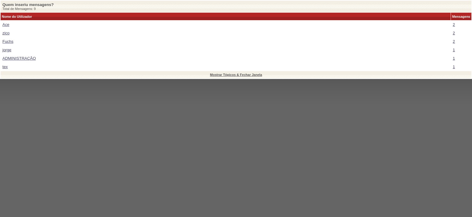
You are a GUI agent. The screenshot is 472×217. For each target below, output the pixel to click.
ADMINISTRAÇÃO (19, 58)
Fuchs (7, 41)
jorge (6, 50)
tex (5, 66)
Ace (5, 24)
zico (6, 33)
